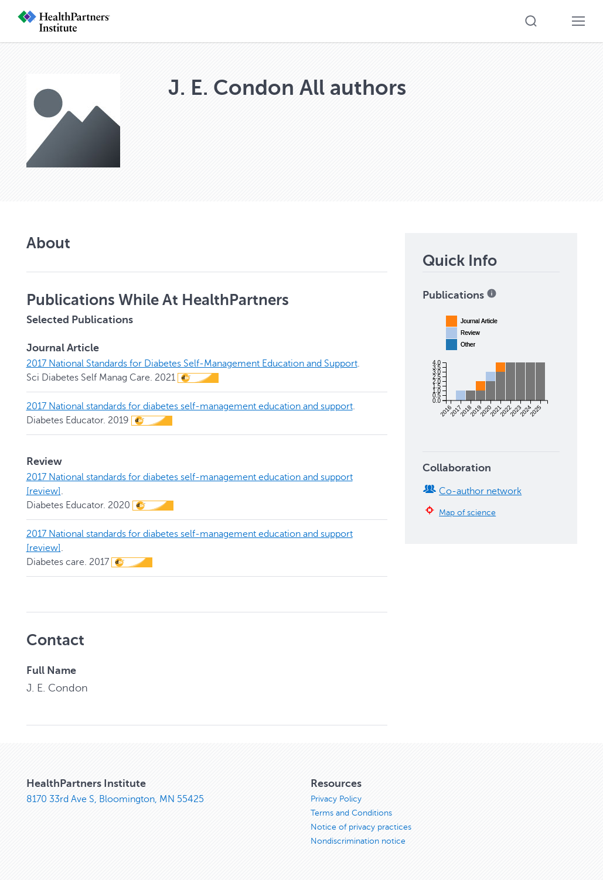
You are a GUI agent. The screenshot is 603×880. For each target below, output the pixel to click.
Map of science (467, 512)
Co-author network (480, 491)
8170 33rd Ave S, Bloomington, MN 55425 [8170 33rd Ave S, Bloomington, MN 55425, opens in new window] (115, 799)
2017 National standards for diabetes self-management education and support (189, 406)
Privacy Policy (336, 799)
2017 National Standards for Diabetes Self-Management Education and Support (191, 363)
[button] (531, 21)
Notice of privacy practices (361, 827)
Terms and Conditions (351, 813)
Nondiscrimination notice (358, 841)
